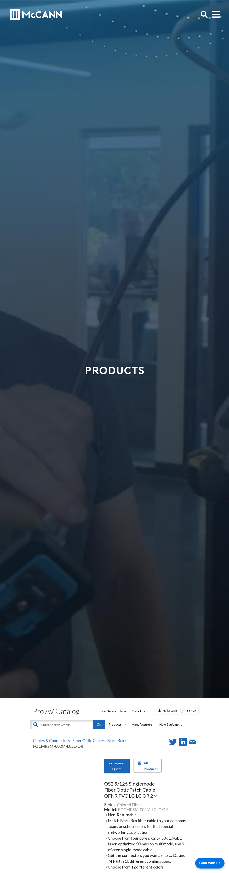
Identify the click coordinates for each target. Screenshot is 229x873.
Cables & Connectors (51, 740)
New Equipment (170, 724)
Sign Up (191, 710)
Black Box (115, 740)
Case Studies (108, 711)
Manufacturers (142, 724)
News (123, 711)
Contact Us (138, 711)
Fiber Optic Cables (88, 740)
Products (117, 724)
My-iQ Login (170, 710)
